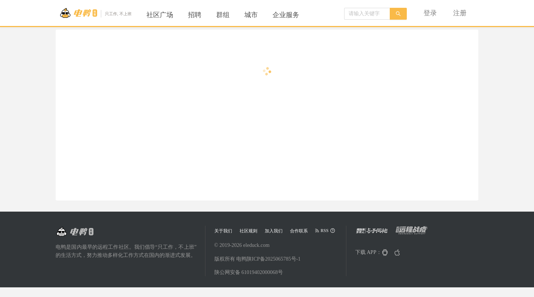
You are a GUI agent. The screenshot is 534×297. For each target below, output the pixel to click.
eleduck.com (256, 245)
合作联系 (299, 231)
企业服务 (286, 15)
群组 (223, 15)
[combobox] (367, 14)
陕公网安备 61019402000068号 (248, 272)
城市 (251, 15)
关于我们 (223, 231)
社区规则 (248, 231)
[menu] (231, 15)
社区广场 (159, 15)
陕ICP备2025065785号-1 (273, 259)
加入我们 (274, 231)
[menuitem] (160, 15)
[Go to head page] (95, 13)
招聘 (194, 15)
